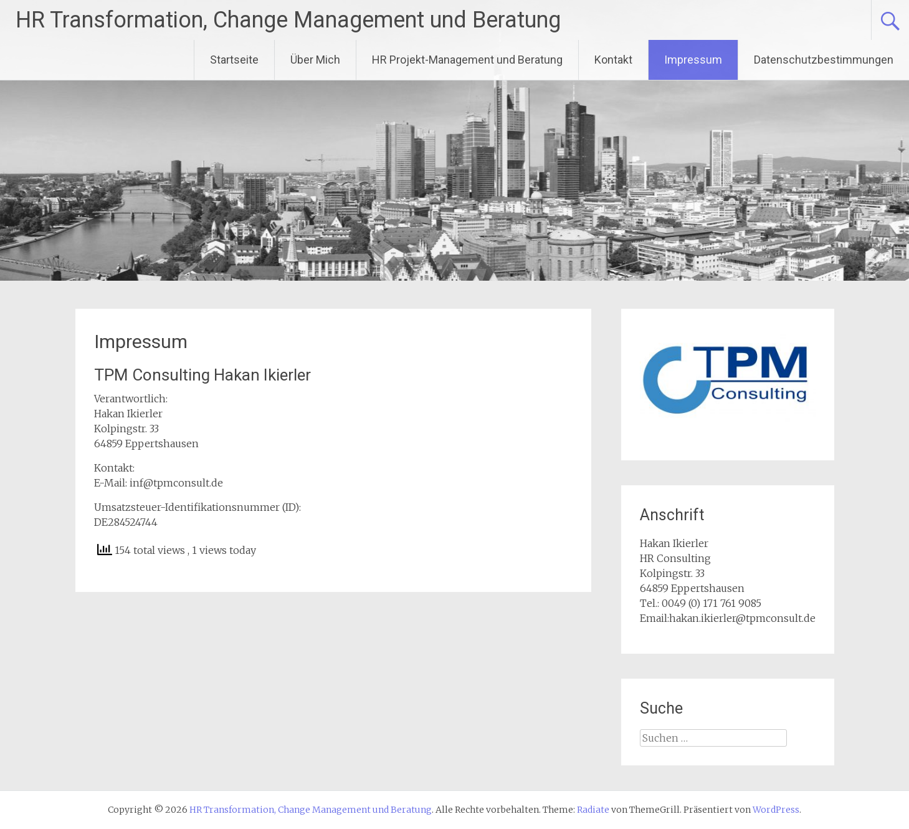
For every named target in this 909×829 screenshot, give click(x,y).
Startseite (234, 59)
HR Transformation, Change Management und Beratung (288, 20)
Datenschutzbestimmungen (823, 59)
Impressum (693, 59)
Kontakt (613, 59)
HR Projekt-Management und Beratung (467, 59)
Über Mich (315, 59)
